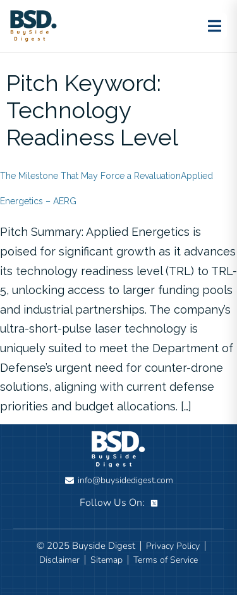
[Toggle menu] (214, 26)
